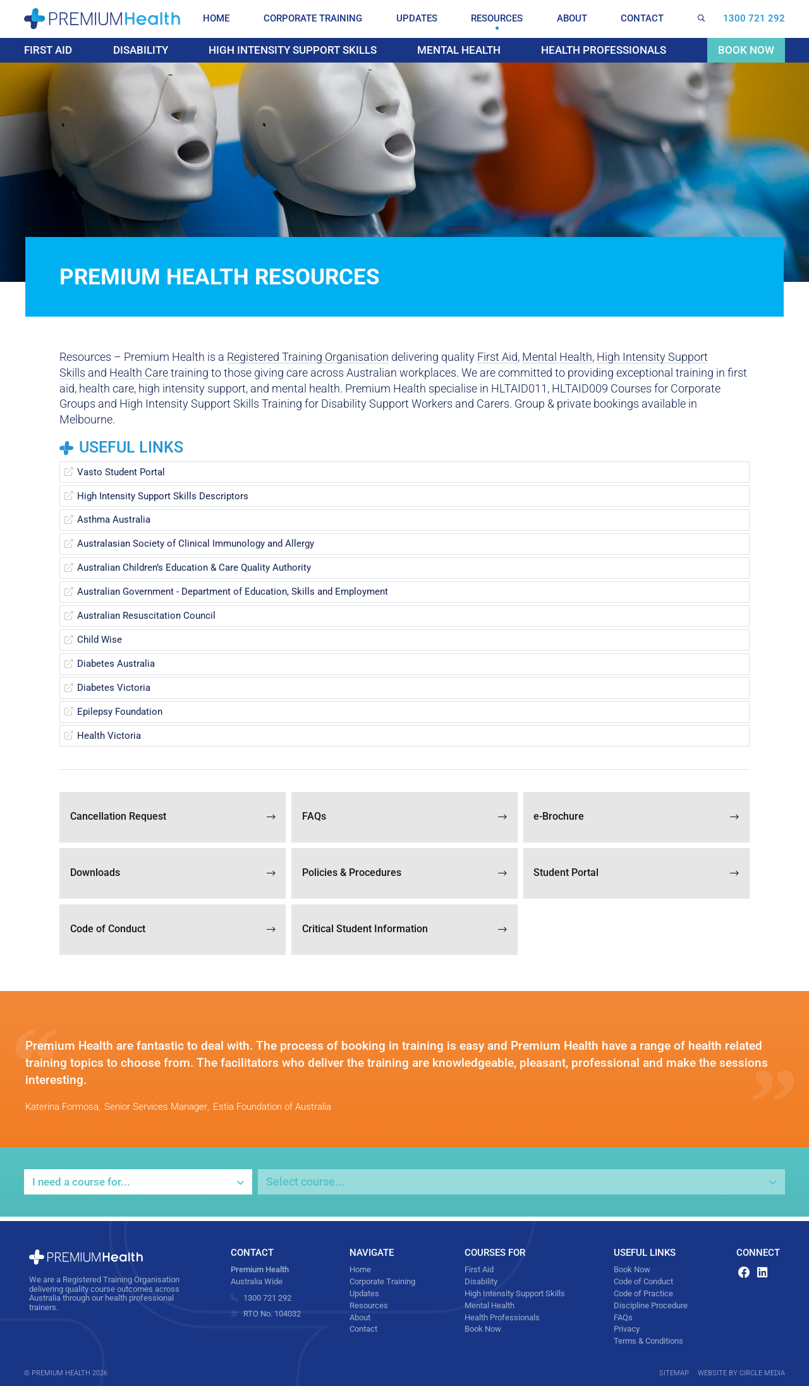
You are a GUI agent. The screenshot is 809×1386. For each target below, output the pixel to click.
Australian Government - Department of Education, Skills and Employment (232, 593)
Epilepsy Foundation (119, 713)
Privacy (627, 1328)
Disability (138, 50)
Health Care (138, 374)
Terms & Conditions (648, 1340)
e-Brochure (636, 819)
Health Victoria (109, 737)
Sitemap (674, 1373)
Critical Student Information (404, 933)
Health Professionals (604, 50)
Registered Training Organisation (308, 359)
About (577, 19)
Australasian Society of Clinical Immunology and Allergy (195, 545)
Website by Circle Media (741, 1373)
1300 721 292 (754, 19)
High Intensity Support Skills (291, 50)
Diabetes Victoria (113, 689)
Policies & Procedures (404, 876)
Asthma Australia (113, 521)
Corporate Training (320, 19)
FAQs (404, 819)
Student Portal (636, 876)
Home (223, 19)
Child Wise (99, 641)
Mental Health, (558, 359)
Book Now (745, 50)
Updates (424, 19)
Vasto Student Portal (121, 473)
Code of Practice (643, 1293)
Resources (503, 19)
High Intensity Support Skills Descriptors (162, 497)
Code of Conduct (172, 933)
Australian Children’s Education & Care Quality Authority (194, 569)
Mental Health (459, 50)
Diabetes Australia (116, 665)
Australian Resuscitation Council (146, 617)
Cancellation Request (172, 819)
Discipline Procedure (651, 1305)
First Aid (49, 50)
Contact (645, 19)
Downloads (172, 876)
